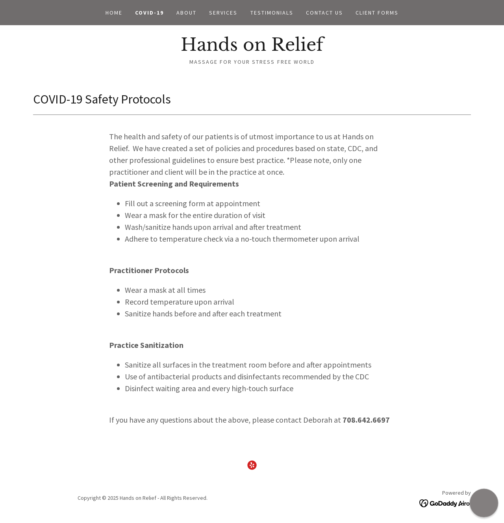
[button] (484, 503)
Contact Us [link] (324, 12)
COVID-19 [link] (149, 12)
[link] (252, 48)
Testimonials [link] (271, 12)
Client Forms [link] (377, 12)
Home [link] (114, 12)
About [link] (186, 12)
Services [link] (223, 12)
